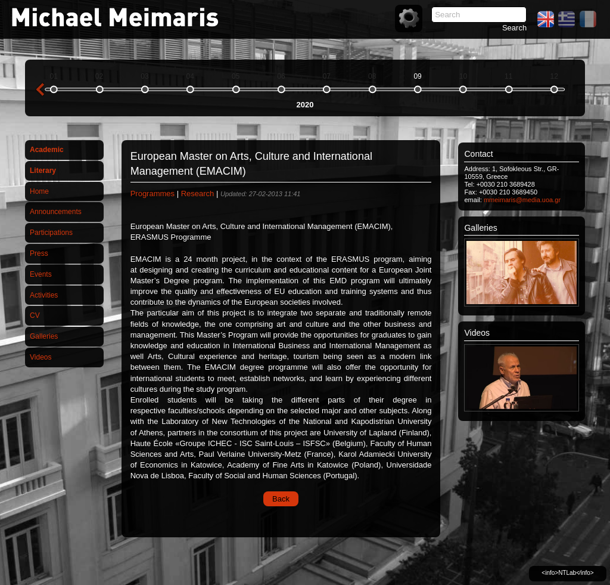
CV (35, 315)
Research (197, 193)
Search (514, 27)
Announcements (56, 212)
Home (39, 191)
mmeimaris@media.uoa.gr (522, 199)
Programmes (152, 193)
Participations (51, 232)
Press (39, 253)
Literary (43, 170)
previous (40, 89)
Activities (44, 295)
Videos (40, 357)
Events (41, 274)
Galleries (44, 336)
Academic (47, 150)
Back (281, 498)
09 (417, 76)
